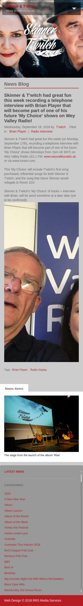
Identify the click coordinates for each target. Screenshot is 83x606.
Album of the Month (16, 516)
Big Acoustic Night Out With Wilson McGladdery (34, 578)
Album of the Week (16, 522)
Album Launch (13, 510)
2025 (7, 493)
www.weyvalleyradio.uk (60, 156)
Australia (9, 539)
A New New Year (14, 499)
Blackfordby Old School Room (23, 590)
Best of (8, 567)
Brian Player (17, 131)
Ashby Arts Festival (16, 527)
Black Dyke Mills (14, 584)
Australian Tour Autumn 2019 (22, 544)
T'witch (61, 127)
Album (8, 505)
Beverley (9, 573)
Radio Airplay (38, 369)
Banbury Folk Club (15, 556)
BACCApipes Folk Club (18, 550)
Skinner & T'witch (20, 6)
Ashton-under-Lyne (16, 533)
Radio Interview (41, 131)
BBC (7, 561)
